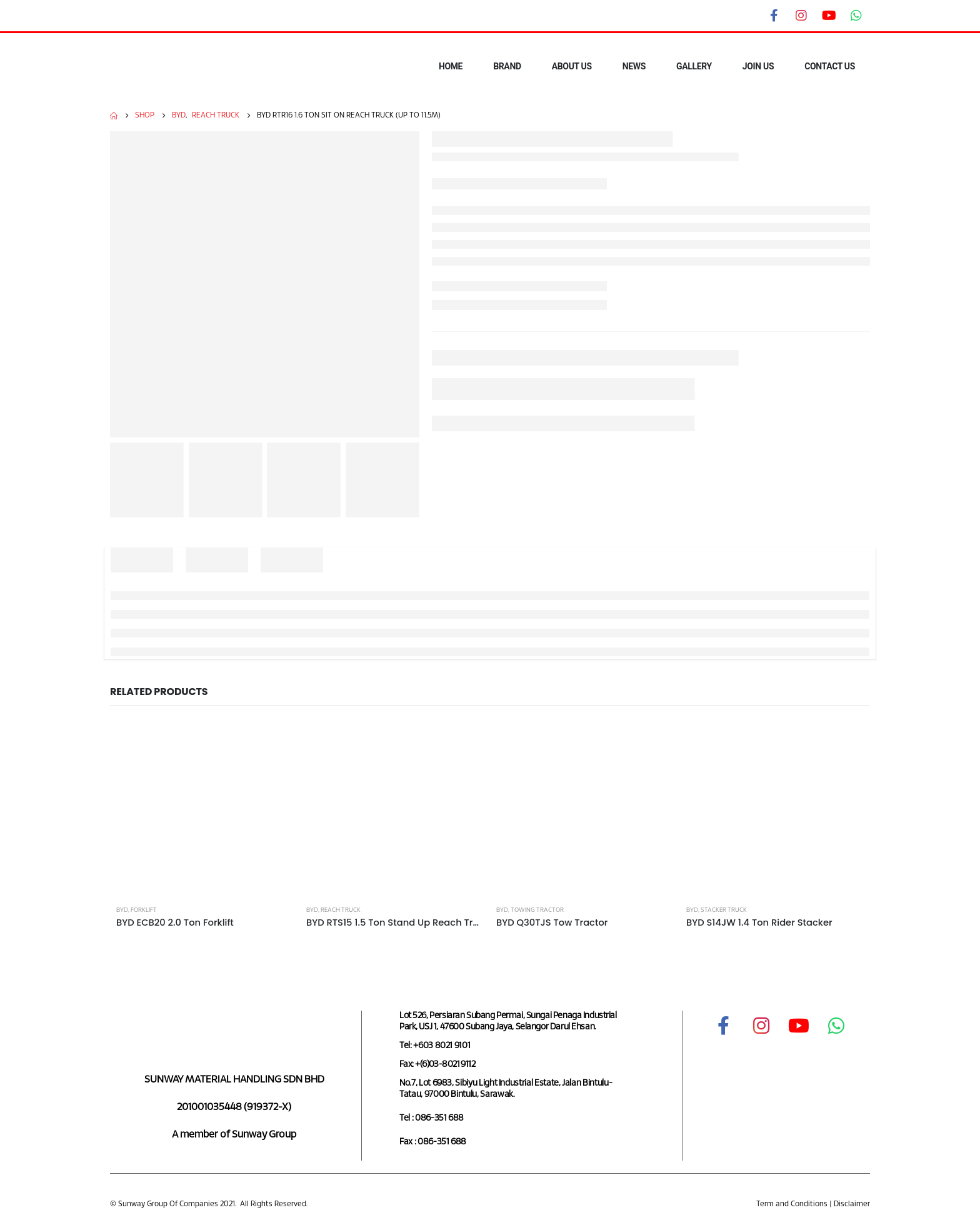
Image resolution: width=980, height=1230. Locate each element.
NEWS (634, 66)
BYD (122, 910)
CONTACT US (829, 66)
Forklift (144, 910)
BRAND (507, 66)
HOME (450, 66)
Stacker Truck (724, 910)
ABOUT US (572, 66)
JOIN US (758, 66)
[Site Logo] (150, 66)
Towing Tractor (537, 910)
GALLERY (694, 66)
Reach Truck (341, 910)
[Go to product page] (205, 809)
